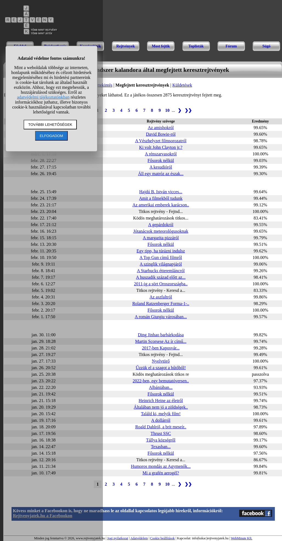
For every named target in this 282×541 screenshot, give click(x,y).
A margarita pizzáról (161, 237)
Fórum (231, 46)
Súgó (266, 46)
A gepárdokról (160, 224)
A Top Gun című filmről (160, 257)
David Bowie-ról (161, 134)
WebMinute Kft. (241, 538)
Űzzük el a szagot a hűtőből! (161, 367)
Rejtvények (125, 46)
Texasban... (161, 446)
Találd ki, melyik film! (161, 413)
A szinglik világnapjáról (161, 264)
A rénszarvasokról (161, 154)
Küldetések (182, 85)
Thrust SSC (161, 433)
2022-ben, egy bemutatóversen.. (161, 380)
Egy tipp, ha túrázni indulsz (161, 251)
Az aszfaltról (161, 297)
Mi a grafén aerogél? (161, 473)
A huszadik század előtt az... (161, 277)
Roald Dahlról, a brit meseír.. (160, 427)
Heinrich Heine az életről (161, 400)
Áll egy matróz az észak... (161, 173)
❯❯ (188, 110)
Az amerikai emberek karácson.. (160, 205)
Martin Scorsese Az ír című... (160, 341)
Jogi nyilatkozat (117, 538)
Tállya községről (160, 440)
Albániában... (161, 387)
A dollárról (160, 420)
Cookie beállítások (162, 538)
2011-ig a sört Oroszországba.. (160, 283)
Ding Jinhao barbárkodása (161, 334)
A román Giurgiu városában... (161, 316)
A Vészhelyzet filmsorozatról (160, 140)
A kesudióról (161, 167)
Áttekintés (103, 85)
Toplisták (196, 46)
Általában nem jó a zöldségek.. (161, 407)
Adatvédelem (139, 538)
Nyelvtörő (161, 361)
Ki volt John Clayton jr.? (160, 147)
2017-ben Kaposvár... (161, 348)
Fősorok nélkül (161, 160)
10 (167, 110)
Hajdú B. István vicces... (160, 191)
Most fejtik (161, 46)
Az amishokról (161, 127)
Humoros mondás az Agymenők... (161, 466)
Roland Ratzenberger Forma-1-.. (160, 303)
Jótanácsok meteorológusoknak (160, 231)
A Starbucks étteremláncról (161, 270)
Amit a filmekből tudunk (161, 198)
